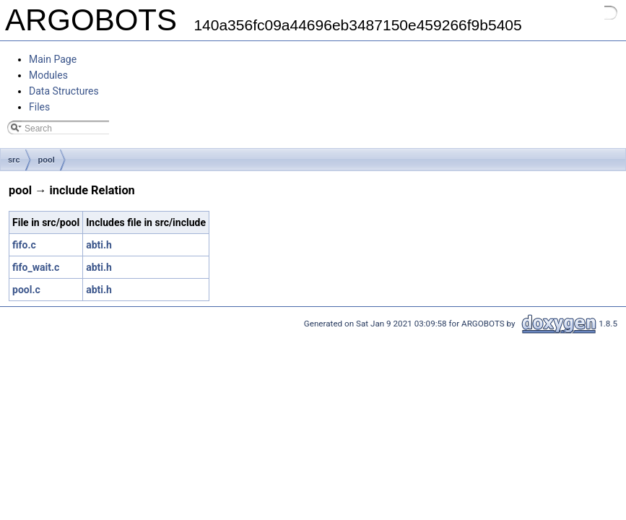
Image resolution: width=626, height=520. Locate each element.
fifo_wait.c (35, 267)
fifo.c (24, 245)
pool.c (26, 289)
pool (46, 159)
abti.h (99, 245)
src (14, 159)
